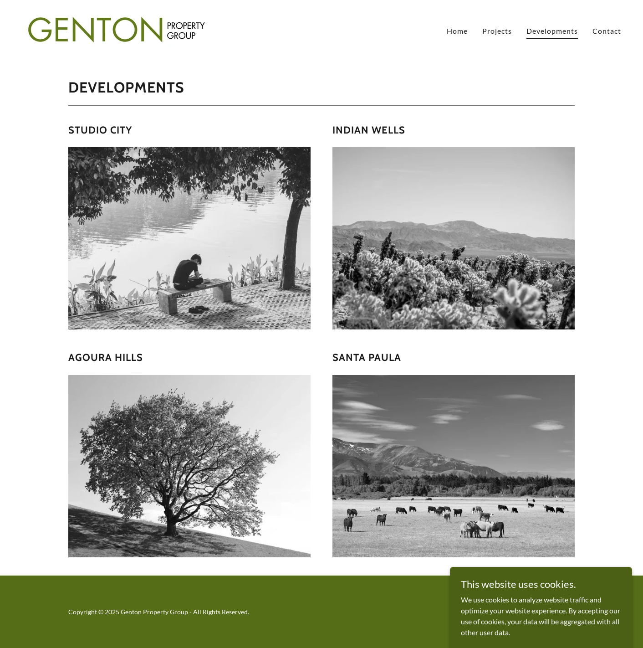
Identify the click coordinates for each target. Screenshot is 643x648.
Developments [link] (552, 30)
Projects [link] (497, 30)
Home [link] (457, 30)
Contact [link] (606, 30)
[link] (117, 28)
